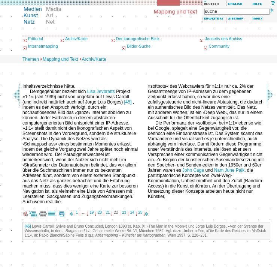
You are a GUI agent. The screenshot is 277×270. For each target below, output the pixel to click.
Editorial (35, 38)
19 (91, 212)
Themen (30, 59)
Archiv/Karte (76, 38)
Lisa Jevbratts (101, 91)
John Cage (193, 170)
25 (140, 212)
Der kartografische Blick (137, 38)
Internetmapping (43, 46)
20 (100, 212)
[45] (127, 102)
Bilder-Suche (138, 46)
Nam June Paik (229, 170)
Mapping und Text (60, 59)
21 (108, 212)
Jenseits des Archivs (223, 38)
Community (218, 46)
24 (132, 212)
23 (124, 212)
